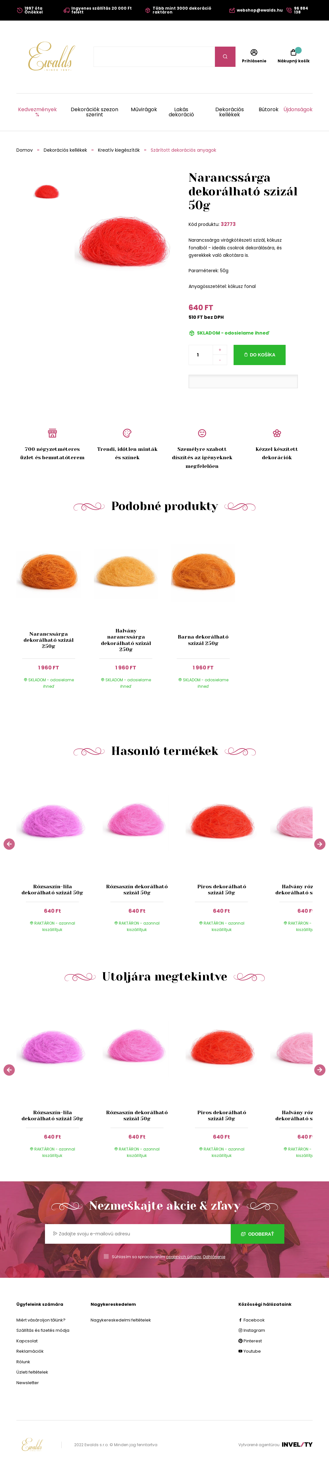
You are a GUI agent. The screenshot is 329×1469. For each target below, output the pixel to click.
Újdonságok (298, 110)
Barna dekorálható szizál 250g (203, 640)
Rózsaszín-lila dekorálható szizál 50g (52, 889)
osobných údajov (183, 1256)
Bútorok (269, 110)
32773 (228, 224)
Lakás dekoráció (181, 112)
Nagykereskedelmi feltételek (121, 1320)
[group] (58, 855)
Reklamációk (30, 1351)
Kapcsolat (27, 1341)
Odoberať (257, 1234)
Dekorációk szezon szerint (94, 112)
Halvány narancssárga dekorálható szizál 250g (126, 640)
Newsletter (27, 1383)
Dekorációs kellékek (229, 112)
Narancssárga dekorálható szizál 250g (48, 640)
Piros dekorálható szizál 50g (221, 889)
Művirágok (144, 110)
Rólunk (23, 1362)
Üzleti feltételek (32, 1372)
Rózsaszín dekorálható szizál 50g (137, 889)
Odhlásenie (214, 1256)
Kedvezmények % (37, 112)
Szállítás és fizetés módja (42, 1330)
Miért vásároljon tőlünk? (41, 1320)
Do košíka (262, 354)
